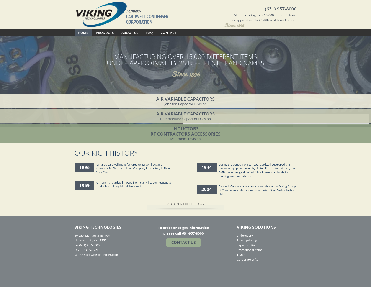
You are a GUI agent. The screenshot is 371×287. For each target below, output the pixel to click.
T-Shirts (242, 255)
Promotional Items (249, 250)
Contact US (183, 242)
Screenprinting (247, 240)
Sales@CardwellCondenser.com (96, 255)
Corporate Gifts (247, 259)
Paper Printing (246, 245)
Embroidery (245, 235)
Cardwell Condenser (122, 14)
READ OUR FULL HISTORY (185, 204)
